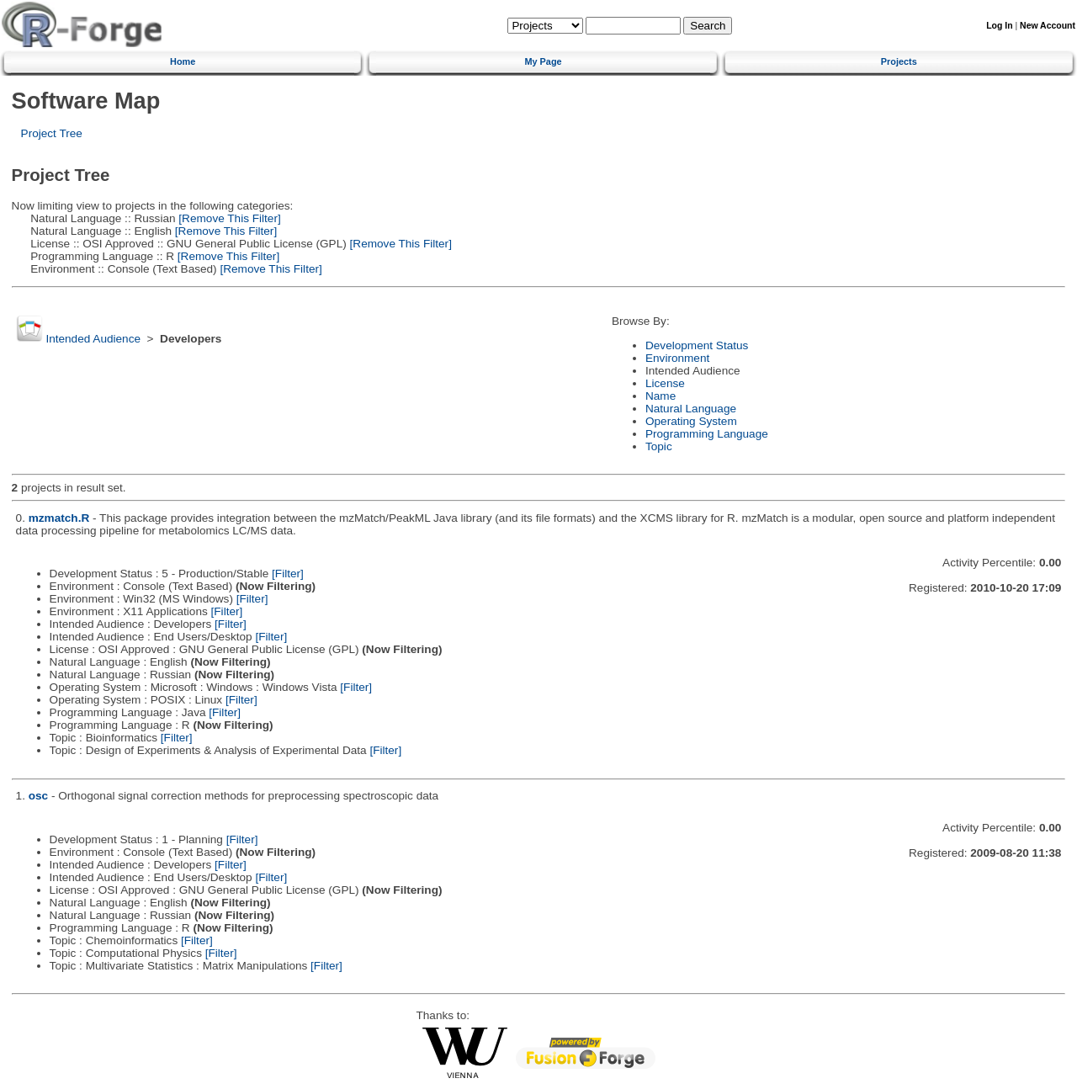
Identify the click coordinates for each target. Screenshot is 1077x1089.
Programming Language (706, 434)
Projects (899, 61)
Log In (999, 25)
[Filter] (288, 573)
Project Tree (51, 133)
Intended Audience (93, 338)
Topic (658, 446)
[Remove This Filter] (228, 218)
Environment (677, 358)
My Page (542, 61)
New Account (1047, 25)
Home (182, 61)
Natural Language (690, 408)
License (665, 383)
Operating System (691, 421)
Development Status (696, 345)
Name (660, 396)
